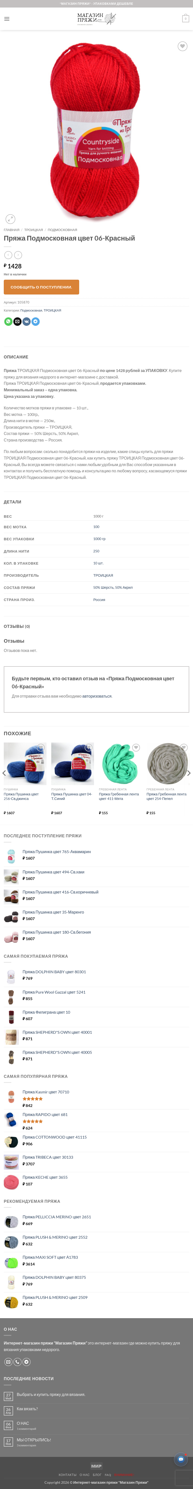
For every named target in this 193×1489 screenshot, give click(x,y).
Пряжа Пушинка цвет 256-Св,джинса (21, 796)
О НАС (23, 1423)
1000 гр (99, 539)
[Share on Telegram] (35, 321)
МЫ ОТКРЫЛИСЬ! (34, 1439)
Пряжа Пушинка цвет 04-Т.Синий (71, 796)
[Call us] (17, 1362)
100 (96, 527)
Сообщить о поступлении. (41, 287)
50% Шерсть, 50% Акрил (113, 587)
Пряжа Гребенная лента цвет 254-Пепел (166, 796)
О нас (85, 1475)
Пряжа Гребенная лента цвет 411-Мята (119, 796)
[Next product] (8, 255)
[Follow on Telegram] (26, 1362)
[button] (7, 19)
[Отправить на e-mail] (8, 1362)
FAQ (108, 1475)
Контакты (68, 1475)
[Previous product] (18, 255)
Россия (99, 600)
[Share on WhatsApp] (8, 321)
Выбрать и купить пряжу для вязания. (51, 1394)
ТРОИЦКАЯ (33, 230)
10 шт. (98, 563)
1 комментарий (31, 1428)
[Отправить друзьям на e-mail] (17, 321)
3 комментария (36, 1445)
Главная (11, 230)
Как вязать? (27, 1408)
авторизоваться (97, 696)
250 (96, 551)
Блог (97, 1475)
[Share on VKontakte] (26, 321)
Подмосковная (62, 230)
